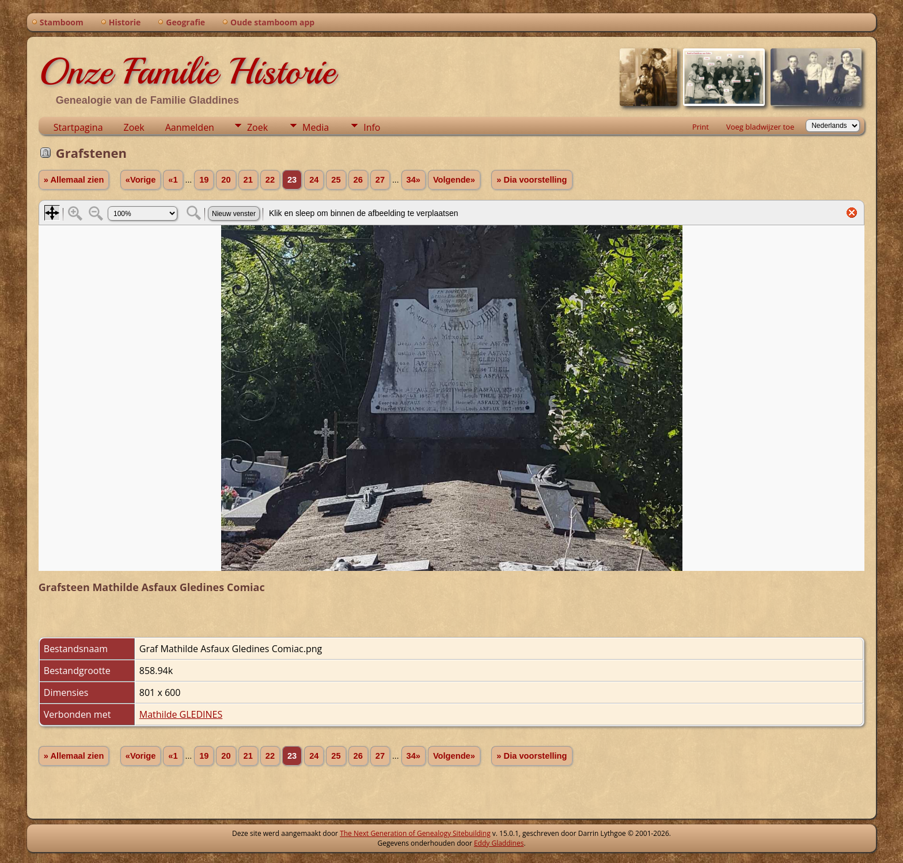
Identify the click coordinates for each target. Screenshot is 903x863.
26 (358, 179)
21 (248, 179)
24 (313, 179)
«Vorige (141, 179)
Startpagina (78, 127)
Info (371, 127)
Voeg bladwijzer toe (760, 127)
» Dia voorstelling (531, 179)
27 (380, 179)
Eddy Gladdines (498, 843)
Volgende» (454, 179)
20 (225, 179)
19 (203, 179)
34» (413, 179)
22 (270, 179)
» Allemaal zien (74, 179)
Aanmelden (189, 127)
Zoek (134, 127)
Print (700, 127)
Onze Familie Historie (187, 71)
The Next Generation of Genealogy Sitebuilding (415, 833)
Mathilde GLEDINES (180, 714)
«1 (172, 179)
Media (315, 127)
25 (335, 179)
